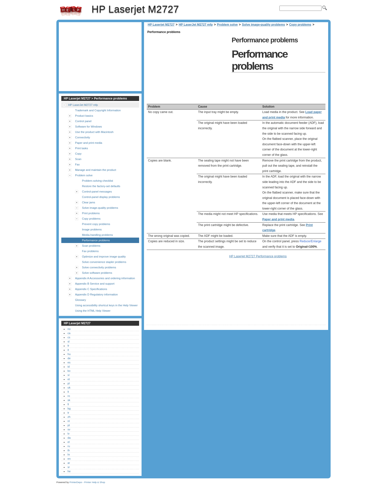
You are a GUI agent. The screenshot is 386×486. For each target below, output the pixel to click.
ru (68, 446)
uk (68, 387)
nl (68, 421)
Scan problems (91, 245)
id (68, 366)
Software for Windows (88, 126)
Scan (78, 159)
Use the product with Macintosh (94, 131)
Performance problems (96, 240)
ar (68, 462)
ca (68, 333)
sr (68, 467)
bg (68, 408)
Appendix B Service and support (94, 283)
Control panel (83, 121)
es (68, 362)
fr (68, 345)
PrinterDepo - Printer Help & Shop (87, 482)
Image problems (92, 229)
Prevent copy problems (96, 224)
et (68, 379)
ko (68, 370)
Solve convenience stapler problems (104, 261)
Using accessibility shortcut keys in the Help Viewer (106, 305)
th (68, 450)
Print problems (91, 213)
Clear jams (88, 202)
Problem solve (227, 24)
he (68, 471)
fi (68, 404)
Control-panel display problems (101, 196)
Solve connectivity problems (99, 267)
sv (68, 429)
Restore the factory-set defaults (101, 186)
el (68, 441)
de (68, 358)
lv (68, 433)
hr (68, 454)
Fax (77, 164)
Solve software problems (97, 272)
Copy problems (300, 24)
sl (68, 341)
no (68, 328)
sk (68, 400)
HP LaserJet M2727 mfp (196, 24)
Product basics (84, 115)
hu (68, 354)
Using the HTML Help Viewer (93, 310)
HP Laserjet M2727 (71, 11)
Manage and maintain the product (95, 169)
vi (68, 374)
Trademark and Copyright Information (98, 110)
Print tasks (81, 148)
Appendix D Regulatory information (96, 294)
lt (68, 391)
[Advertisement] (187, 69)
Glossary (80, 299)
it (68, 349)
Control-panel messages (97, 191)
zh (68, 416)
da (68, 437)
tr (68, 412)
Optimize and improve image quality (104, 256)
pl (68, 383)
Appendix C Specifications (91, 289)
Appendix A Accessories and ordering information (105, 278)
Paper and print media (278, 219)
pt (68, 425)
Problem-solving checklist (97, 180)
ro (68, 395)
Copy (78, 153)
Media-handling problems (97, 234)
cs (68, 337)
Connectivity (82, 137)
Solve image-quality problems (263, 24)
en (68, 458)
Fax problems (90, 251)
